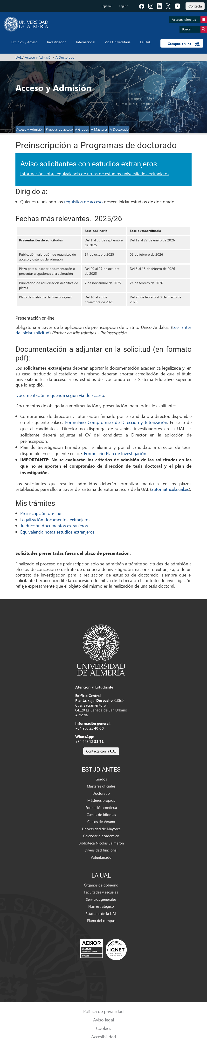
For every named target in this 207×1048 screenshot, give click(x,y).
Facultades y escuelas (101, 892)
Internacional (85, 42)
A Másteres (99, 129)
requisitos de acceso (83, 201)
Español (106, 6)
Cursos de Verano (101, 821)
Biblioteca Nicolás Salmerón (101, 843)
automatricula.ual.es (170, 489)
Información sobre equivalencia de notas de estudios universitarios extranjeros (94, 173)
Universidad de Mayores (101, 828)
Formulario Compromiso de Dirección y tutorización (116, 422)
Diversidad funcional (101, 850)
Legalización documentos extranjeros (55, 519)
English (123, 6)
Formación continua (101, 807)
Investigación (56, 42)
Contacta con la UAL (101, 751)
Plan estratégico (101, 906)
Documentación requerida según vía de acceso (59, 395)
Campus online (184, 43)
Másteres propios (101, 800)
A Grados (82, 129)
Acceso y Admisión (38, 57)
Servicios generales (101, 899)
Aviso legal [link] (103, 1020)
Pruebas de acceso (59, 129)
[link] (195, 5)
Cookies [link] (103, 1028)
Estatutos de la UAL (101, 913)
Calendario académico (101, 835)
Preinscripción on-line (40, 513)
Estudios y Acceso (24, 42)
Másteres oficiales (101, 786)
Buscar (194, 29)
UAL (18, 57)
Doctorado (101, 793)
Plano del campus (101, 920)
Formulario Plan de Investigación (115, 453)
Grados (101, 779)
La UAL (145, 42)
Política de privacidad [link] (103, 1011)
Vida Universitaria (118, 42)
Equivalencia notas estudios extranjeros (57, 532)
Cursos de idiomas (101, 814)
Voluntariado (101, 857)
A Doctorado (64, 57)
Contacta (195, 6)
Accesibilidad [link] (103, 1037)
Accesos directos (189, 19)
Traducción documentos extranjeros (54, 525)
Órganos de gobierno (101, 885)
